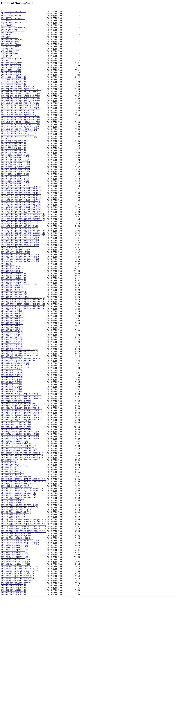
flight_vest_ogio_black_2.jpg (13, 91)
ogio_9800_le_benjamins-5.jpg (13, 335)
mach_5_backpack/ (8, 37)
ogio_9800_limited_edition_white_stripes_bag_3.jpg (23, 360)
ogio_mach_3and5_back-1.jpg (12, 555)
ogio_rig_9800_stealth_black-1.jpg (16, 638)
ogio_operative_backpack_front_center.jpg (19, 578)
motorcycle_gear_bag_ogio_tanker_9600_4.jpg (20, 289)
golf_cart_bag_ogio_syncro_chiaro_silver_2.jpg (21, 108)
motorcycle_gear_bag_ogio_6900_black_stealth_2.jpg (23, 256)
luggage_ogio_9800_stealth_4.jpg (15, 189)
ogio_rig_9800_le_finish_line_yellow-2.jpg (19, 605)
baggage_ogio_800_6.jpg (11, 85)
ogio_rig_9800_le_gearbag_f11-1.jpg (16, 609)
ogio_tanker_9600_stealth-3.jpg (14, 657)
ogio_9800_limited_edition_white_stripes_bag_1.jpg (23, 356)
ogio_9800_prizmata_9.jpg (12, 416)
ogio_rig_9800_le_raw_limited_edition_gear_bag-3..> (23, 634)
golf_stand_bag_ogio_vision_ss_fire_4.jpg (19, 160)
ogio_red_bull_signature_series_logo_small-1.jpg (22, 584)
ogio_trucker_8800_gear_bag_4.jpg (15, 676)
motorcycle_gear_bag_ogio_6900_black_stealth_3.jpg (23, 258)
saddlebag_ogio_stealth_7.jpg (13, 711)
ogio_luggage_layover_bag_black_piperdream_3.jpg (22, 545)
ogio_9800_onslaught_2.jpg (12, 378)
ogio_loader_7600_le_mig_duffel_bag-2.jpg (19, 534)
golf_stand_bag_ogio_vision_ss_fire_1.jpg (19, 154)
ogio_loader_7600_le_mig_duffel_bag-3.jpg (19, 537)
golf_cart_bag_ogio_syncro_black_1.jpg (17, 102)
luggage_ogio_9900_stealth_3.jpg (15, 210)
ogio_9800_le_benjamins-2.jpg (13, 329)
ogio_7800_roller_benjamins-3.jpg (15, 302)
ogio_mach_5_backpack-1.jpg (12, 564)
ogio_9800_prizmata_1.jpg (12, 395)
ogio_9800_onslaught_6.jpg (12, 387)
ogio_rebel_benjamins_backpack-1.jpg (16, 580)
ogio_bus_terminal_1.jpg (11, 441)
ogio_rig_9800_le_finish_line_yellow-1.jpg (19, 603)
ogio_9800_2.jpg (7, 316)
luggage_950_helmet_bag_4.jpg (13, 173)
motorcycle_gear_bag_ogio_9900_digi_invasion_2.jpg (23, 277)
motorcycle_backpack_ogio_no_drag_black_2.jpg (21, 237)
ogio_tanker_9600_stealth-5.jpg (14, 661)
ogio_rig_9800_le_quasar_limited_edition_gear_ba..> (23, 622)
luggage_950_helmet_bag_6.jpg (13, 177)
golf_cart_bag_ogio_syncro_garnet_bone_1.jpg (20, 116)
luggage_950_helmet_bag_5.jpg (13, 175)
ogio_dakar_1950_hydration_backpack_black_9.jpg (21, 501)
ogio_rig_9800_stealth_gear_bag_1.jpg (17, 643)
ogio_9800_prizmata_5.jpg (12, 408)
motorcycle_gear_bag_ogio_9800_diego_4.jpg (19, 272)
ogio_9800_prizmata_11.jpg (12, 399)
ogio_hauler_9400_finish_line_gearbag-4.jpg (20, 522)
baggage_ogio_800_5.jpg (11, 83)
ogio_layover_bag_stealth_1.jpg (14, 526)
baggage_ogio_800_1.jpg (11, 75)
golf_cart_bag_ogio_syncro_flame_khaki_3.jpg (20, 114)
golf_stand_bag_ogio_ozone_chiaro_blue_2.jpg (20, 139)
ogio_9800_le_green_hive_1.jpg (14, 351)
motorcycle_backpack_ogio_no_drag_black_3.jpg (21, 239)
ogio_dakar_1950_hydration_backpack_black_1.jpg (21, 485)
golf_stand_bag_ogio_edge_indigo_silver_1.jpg (21, 129)
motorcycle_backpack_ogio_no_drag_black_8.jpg (21, 250)
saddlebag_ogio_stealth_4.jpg (13, 705)
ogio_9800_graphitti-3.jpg (12, 322)
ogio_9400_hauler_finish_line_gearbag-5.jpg (20, 312)
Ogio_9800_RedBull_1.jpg (11, 73)
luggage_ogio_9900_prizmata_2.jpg (15, 193)
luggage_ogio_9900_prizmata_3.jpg (15, 195)
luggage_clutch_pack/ (10, 33)
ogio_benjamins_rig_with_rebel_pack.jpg (18, 430)
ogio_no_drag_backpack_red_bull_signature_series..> (23, 572)
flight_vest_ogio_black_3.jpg (13, 94)
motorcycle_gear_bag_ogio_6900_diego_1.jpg (19, 264)
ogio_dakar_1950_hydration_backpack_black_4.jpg (21, 491)
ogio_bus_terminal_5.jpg (11, 460)
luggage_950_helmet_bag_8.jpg (13, 181)
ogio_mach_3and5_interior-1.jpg (14, 557)
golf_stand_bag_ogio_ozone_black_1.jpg (17, 131)
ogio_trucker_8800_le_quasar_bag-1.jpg (17, 684)
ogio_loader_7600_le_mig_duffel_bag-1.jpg (19, 532)
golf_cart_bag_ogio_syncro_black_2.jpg (17, 104)
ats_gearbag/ (6, 19)
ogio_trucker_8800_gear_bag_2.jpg (15, 672)
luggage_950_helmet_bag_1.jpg (13, 166)
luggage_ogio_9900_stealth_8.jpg (15, 220)
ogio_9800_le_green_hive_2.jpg (14, 354)
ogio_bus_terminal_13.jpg (12, 449)
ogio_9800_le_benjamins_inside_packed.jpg (19, 339)
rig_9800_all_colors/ (10, 54)
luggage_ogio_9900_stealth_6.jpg (15, 216)
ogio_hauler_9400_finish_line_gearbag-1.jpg (20, 516)
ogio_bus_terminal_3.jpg (11, 455)
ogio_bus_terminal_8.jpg (11, 466)
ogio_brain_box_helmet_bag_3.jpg (15, 437)
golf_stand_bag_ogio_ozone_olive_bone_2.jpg (20, 152)
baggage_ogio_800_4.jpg (11, 81)
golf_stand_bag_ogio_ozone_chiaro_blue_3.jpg (20, 141)
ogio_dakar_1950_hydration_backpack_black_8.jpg (21, 499)
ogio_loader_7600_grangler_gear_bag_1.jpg (19, 530)
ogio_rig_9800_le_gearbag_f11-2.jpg (16, 611)
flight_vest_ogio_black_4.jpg (13, 96)
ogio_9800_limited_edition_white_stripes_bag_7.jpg (23, 368)
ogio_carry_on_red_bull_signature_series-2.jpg (21, 472)
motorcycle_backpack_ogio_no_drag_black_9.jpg (21, 252)
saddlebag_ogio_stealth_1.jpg (13, 699)
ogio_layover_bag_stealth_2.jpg (14, 528)
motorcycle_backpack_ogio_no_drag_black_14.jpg (21, 233)
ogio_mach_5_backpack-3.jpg (12, 568)
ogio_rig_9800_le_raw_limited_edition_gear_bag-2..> (23, 632)
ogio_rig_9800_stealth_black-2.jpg (16, 641)
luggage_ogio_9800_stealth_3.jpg (15, 187)
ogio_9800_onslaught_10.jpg (12, 376)
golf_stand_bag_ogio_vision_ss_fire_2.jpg (19, 156)
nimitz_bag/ (6, 42)
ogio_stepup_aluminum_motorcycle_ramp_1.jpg (20, 647)
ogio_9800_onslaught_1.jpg (12, 374)
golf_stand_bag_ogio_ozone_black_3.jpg (17, 135)
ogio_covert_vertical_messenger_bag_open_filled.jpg (23, 482)
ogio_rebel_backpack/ (10, 48)
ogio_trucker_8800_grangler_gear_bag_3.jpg (19, 682)
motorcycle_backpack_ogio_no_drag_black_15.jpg (21, 235)
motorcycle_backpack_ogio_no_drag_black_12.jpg (21, 229)
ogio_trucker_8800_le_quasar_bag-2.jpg (17, 686)
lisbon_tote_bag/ (8, 29)
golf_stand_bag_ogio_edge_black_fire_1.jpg (19, 121)
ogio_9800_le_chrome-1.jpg (12, 341)
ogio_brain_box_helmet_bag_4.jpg (15, 439)
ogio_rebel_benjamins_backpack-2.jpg (16, 582)
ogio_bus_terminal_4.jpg (11, 458)
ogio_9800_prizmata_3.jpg (12, 403)
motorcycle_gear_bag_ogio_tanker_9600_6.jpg (20, 293)
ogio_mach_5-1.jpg (8, 559)
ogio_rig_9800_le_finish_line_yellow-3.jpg (19, 607)
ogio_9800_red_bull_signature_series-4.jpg (19, 424)
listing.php (6, 164)
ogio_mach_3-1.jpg (8, 553)
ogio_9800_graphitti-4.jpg (12, 324)
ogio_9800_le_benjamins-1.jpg (13, 326)
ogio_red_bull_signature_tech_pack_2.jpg (18, 591)
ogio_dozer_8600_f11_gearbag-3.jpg (16, 507)
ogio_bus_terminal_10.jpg (12, 443)
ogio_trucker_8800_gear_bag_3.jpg (15, 674)
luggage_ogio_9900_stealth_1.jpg (15, 206)
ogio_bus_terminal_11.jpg (12, 445)
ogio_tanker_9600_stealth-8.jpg (14, 668)
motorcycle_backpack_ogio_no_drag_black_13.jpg (21, 231)
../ (2, 10)
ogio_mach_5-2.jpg (8, 562)
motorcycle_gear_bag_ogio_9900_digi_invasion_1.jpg (23, 274)
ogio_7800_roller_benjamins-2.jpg (15, 299)
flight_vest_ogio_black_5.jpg (13, 98)
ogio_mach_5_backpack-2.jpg (12, 566)
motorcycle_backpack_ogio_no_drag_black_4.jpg (21, 241)
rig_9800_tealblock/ (9, 62)
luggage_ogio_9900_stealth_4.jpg (15, 212)
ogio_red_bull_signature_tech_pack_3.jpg (18, 593)
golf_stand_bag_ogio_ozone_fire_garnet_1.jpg (20, 148)
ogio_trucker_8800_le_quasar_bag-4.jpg (17, 690)
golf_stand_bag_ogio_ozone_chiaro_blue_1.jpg (20, 137)
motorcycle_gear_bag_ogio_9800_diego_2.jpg (19, 268)
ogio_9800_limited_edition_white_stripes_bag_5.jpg (23, 364)
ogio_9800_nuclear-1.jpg (11, 370)
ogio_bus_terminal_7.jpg (11, 464)
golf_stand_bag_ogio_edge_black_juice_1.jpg (20, 123)
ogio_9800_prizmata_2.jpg (12, 401)
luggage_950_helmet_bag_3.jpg (13, 171)
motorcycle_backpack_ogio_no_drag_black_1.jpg (21, 223)
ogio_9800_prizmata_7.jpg (12, 412)
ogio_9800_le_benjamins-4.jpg (13, 333)
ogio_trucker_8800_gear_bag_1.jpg (15, 670)
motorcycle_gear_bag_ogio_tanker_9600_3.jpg (20, 287)
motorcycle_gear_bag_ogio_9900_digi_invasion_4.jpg (23, 281)
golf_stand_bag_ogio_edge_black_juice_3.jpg (20, 127)
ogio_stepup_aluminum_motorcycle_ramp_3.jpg (20, 651)
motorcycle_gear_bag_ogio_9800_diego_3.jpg (19, 270)
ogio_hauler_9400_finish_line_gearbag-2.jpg (20, 518)
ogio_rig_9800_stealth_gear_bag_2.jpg (17, 645)
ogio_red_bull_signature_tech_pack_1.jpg (18, 589)
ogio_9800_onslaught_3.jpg (12, 381)
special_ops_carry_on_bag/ (12, 69)
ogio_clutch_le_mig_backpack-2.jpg (16, 480)
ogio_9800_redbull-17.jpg (12, 426)
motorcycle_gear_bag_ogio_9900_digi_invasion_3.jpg (23, 279)
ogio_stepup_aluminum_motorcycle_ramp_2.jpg (20, 649)
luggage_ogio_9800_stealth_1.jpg (15, 183)
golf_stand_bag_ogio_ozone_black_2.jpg (17, 133)
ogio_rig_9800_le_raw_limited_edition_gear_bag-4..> (23, 636)
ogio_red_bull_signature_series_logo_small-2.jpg (22, 586)
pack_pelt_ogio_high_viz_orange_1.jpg (17, 697)
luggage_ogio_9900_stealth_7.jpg (15, 218)
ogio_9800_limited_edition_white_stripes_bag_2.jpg (23, 358)
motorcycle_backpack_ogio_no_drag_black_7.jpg (21, 247)
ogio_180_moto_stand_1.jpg (12, 295)
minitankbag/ (6, 39)
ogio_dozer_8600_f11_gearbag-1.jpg (16, 503)
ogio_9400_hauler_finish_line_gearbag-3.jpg (20, 308)
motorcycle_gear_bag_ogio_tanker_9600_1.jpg (20, 283)
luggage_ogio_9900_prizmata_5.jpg (15, 200)
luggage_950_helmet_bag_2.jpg (13, 168)
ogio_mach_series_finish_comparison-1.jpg (19, 570)
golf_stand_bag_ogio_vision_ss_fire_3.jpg (19, 158)
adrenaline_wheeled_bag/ (11, 17)
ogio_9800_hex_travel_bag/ (12, 46)
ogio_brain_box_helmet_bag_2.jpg (15, 435)
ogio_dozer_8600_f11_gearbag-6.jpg (16, 514)
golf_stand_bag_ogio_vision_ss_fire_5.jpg (19, 162)
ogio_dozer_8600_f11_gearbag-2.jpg (16, 505)
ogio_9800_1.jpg (7, 314)
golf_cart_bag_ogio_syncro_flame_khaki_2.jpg (20, 112)
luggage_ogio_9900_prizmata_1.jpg (15, 191)
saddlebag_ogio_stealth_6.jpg (13, 709)
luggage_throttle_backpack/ (12, 35)
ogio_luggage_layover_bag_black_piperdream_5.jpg (22, 549)
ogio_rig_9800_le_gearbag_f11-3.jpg (16, 614)
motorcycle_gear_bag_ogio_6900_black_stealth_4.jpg (23, 260)
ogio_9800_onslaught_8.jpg (12, 391)
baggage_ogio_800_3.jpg (11, 79)
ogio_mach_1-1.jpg (8, 551)
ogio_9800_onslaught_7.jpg (12, 389)
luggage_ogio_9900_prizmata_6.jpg (15, 202)
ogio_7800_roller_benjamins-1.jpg (15, 297)
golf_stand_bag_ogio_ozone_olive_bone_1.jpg (20, 150)
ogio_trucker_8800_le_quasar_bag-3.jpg (17, 688)
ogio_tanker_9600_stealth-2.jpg (14, 655)
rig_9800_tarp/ (7, 60)
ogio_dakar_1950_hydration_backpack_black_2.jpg (21, 487)
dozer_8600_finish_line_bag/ (13, 21)
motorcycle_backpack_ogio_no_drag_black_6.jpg (21, 245)
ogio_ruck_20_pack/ (9, 50)
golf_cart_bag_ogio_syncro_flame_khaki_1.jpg (20, 110)
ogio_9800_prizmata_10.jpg (12, 397)
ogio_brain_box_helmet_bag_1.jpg (15, 433)
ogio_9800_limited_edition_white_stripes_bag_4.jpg (23, 362)
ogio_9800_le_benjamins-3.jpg (13, 331)
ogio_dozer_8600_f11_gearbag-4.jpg (16, 510)
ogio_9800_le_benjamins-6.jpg (13, 337)
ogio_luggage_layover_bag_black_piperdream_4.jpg (22, 547)
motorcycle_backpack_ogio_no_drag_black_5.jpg (21, 243)
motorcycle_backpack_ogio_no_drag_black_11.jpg (21, 227)
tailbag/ (4, 71)
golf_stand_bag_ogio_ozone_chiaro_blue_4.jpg (20, 143)
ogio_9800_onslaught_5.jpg (12, 385)
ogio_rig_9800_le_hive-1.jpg (13, 616)
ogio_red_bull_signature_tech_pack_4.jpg (18, 595)
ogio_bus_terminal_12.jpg (12, 447)
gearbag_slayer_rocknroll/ (12, 25)
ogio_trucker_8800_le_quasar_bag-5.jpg (17, 693)
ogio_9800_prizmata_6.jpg (12, 410)
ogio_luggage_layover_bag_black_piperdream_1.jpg (22, 541)
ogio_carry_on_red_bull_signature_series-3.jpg (21, 474)
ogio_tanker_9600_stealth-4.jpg (14, 659)
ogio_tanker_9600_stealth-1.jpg (14, 653)
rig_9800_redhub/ (8, 56)
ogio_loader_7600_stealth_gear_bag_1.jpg (18, 539)
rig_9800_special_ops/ (10, 58)
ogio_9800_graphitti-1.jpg (12, 318)
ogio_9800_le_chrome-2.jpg (12, 343)
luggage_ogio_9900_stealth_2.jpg (15, 208)
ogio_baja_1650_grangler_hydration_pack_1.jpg (21, 428)
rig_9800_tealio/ (8, 64)
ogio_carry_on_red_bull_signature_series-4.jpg (21, 476)
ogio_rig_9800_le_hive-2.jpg (13, 618)
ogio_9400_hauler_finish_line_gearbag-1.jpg (20, 304)
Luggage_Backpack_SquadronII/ (13, 12)
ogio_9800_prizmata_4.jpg (12, 406)
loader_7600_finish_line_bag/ (13, 31)
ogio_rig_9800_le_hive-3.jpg (13, 620)
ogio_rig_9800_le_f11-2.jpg (12, 599)
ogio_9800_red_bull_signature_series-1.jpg (19, 418)
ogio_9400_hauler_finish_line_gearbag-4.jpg (20, 310)
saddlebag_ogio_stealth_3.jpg (13, 703)
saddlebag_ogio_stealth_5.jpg (13, 707)
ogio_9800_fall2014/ (9, 44)
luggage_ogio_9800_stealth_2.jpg (15, 185)
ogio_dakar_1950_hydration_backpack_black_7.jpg (21, 497)
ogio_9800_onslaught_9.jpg (12, 393)
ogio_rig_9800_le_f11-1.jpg (12, 597)
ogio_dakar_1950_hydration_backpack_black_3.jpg (21, 489)
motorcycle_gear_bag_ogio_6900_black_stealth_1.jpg (23, 254)
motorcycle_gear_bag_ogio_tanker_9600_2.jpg (20, 285)
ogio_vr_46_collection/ (11, 52)
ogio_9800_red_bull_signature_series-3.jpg (19, 422)
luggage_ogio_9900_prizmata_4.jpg (15, 198)
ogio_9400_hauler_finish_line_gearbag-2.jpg (20, 306)
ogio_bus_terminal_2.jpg (11, 453)
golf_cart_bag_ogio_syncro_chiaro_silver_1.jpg (21, 106)
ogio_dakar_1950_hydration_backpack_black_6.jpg (21, 495)
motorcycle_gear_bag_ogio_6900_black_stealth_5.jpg (23, 262)
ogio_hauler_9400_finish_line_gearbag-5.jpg (20, 524)
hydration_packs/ (8, 27)
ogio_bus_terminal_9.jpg (11, 468)
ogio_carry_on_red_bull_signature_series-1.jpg (21, 470)
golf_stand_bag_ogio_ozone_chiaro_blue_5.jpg (20, 146)
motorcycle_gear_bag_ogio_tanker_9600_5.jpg (20, 291)
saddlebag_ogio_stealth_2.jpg (13, 701)
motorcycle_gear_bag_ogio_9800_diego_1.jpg (19, 266)
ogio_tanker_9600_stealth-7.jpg (14, 666)
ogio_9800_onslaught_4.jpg (12, 383)
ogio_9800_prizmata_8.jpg (12, 414)
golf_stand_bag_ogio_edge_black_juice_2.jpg (20, 125)
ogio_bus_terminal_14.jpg (12, 451)
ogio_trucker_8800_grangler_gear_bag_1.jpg (19, 678)
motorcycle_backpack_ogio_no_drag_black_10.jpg (21, 225)
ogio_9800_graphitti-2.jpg (12, 320)
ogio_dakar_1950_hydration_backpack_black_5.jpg (21, 493)
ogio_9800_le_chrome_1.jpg (12, 345)
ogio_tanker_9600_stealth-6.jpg (14, 663)
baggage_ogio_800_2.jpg (11, 77)
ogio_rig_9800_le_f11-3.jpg (12, 601)
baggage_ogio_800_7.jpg (11, 87)
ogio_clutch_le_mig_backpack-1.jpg (16, 478)
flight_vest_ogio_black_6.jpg (13, 100)
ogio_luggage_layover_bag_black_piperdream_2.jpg (22, 543)
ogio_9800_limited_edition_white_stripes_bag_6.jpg (23, 366)
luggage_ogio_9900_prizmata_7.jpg (15, 204)
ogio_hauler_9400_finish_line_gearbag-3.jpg (20, 520)
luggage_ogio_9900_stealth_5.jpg (15, 214)
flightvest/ (6, 23)
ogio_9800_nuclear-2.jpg (11, 372)
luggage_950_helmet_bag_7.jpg (13, 179)
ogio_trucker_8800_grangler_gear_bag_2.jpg (19, 680)
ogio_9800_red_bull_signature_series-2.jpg (19, 420)
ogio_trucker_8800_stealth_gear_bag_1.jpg (19, 695)
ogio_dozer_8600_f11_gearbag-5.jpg (16, 512)
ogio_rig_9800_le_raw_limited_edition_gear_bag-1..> (23, 630)
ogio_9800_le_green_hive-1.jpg (14, 347)
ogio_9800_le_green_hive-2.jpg (14, 349)
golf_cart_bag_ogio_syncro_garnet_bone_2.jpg (20, 119)
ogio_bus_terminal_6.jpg (11, 462)
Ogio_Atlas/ (6, 15)
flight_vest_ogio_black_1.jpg (13, 89)
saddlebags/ (6, 67)
